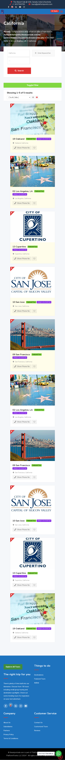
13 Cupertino (19, 246)
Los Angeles (19, 198)
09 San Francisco (21, 354)
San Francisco (20, 362)
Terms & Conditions (11, 739)
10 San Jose (18, 302)
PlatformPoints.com (51, 756)
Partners (7, 731)
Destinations (38, 675)
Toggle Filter (32, 85)
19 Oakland (18, 139)
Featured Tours (39, 679)
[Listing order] (19, 97)
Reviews (37, 731)
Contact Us (38, 723)
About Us (7, 723)
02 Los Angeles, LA (22, 191)
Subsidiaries (8, 727)
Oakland (18, 143)
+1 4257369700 (18, 4)
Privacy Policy (9, 735)
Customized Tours (41, 727)
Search (19, 71)
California (24, 143)
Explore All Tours (13, 667)
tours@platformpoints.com (42, 4)
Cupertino (18, 254)
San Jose (18, 306)
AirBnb (36, 683)
